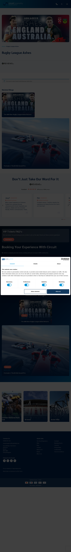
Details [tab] (36, 263)
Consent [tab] (12, 263)
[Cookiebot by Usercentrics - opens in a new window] (62, 259)
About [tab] (59, 263)
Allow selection (35, 291)
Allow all (58, 291)
